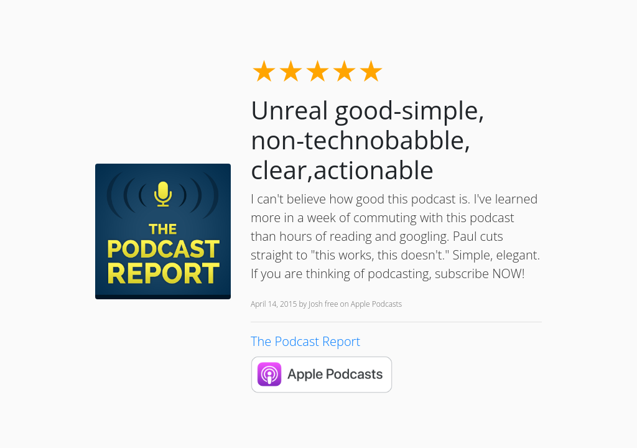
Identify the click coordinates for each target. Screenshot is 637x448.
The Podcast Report (305, 341)
